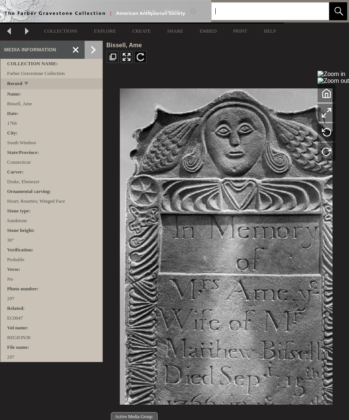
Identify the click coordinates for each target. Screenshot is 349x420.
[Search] (261, 11)
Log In (150, 11)
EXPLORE (105, 31)
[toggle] (27, 84)
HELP (270, 31)
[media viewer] (226, 244)
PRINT (240, 31)
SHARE (175, 31)
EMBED (208, 31)
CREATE (141, 31)
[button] (338, 11)
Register (172, 11)
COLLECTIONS (61, 31)
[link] (317, 11)
